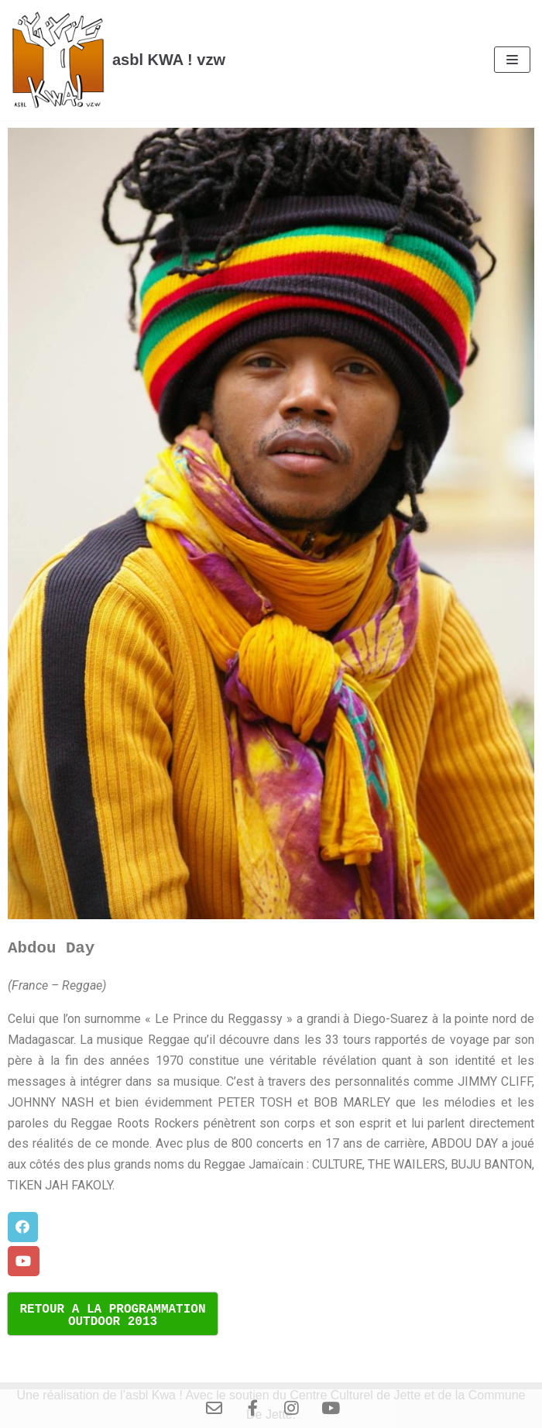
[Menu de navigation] (512, 59)
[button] (23, 1227)
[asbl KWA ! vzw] (118, 60)
